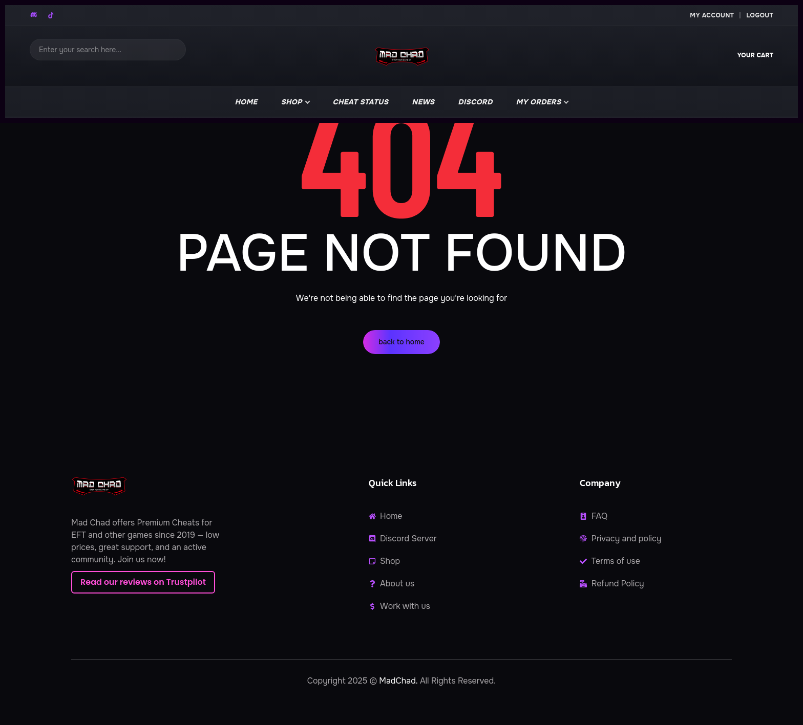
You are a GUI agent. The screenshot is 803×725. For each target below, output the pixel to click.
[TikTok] (50, 15)
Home (246, 101)
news (423, 101)
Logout (759, 15)
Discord (475, 101)
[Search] (108, 49)
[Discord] (34, 15)
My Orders (538, 101)
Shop (291, 101)
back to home (401, 341)
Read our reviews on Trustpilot (143, 582)
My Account (712, 15)
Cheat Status (361, 101)
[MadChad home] (401, 57)
